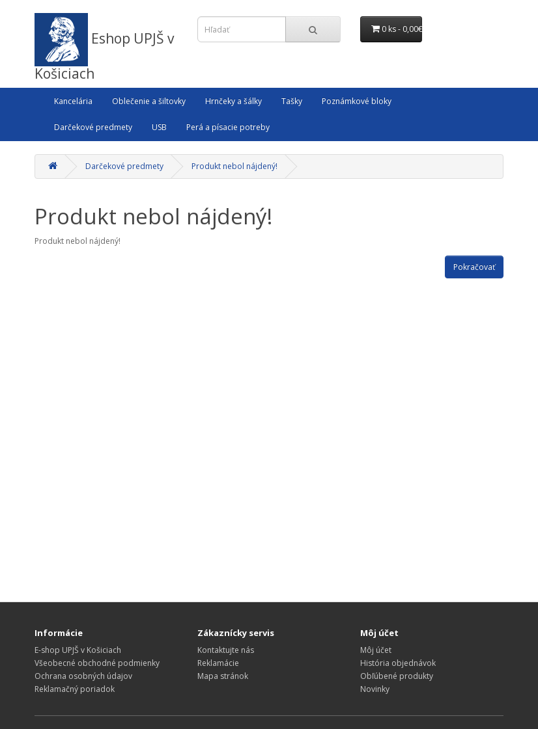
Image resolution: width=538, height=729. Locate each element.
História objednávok (398, 663)
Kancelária (73, 101)
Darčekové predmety (93, 127)
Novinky (374, 689)
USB (159, 127)
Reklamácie (218, 663)
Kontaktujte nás (225, 650)
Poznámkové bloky (356, 101)
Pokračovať (474, 266)
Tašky (291, 101)
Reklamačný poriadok (75, 689)
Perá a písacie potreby (228, 127)
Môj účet (375, 650)
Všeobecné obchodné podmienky (97, 663)
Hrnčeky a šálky (233, 101)
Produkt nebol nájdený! (234, 166)
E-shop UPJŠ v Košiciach (78, 650)
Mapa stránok (222, 676)
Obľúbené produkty (396, 676)
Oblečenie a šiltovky (149, 101)
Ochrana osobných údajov (83, 676)
